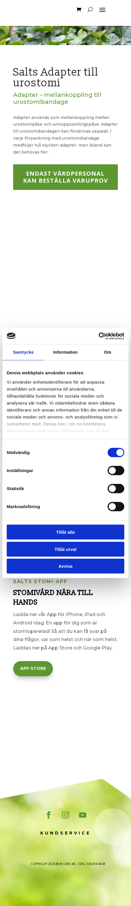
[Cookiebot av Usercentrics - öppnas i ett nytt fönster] (98, 336)
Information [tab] (65, 352)
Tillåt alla (65, 532)
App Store (33, 668)
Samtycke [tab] (23, 352)
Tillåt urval (66, 549)
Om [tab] (107, 352)
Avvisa (65, 566)
